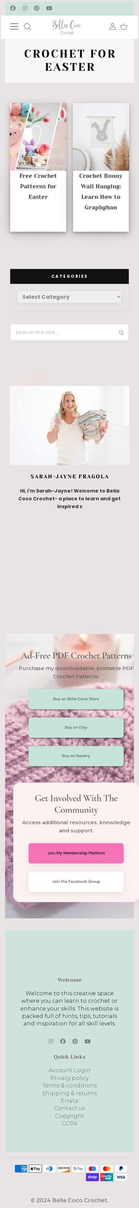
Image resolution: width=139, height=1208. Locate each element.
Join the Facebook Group (76, 881)
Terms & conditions (69, 1085)
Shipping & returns (69, 1093)
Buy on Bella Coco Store (76, 699)
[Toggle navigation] (21, 25)
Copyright (69, 1116)
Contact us (69, 1108)
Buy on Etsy (76, 727)
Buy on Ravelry (76, 755)
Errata (69, 1101)
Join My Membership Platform (76, 853)
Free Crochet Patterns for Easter (38, 186)
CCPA (69, 1123)
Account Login (70, 1070)
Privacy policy (69, 1078)
